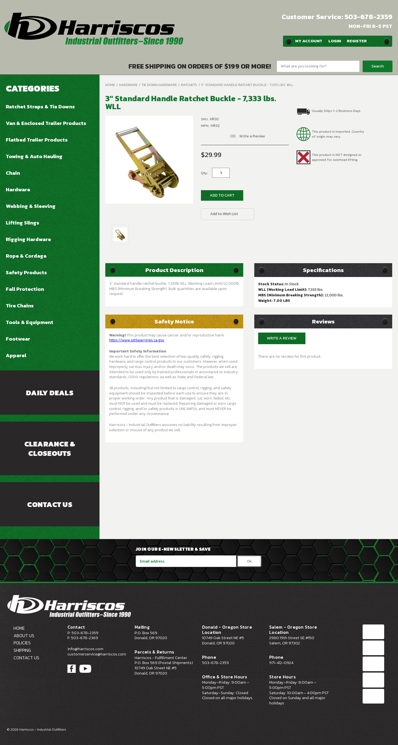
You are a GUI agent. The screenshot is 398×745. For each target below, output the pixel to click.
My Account (308, 41)
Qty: (204, 173)
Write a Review (252, 136)
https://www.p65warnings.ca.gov (136, 340)
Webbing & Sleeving (31, 206)
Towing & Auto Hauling (34, 156)
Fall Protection (25, 289)
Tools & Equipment (29, 322)
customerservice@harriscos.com (96, 654)
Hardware (18, 189)
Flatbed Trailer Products (37, 139)
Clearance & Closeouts (49, 448)
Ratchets (189, 84)
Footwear (18, 339)
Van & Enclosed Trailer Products (46, 123)
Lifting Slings (22, 222)
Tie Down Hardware (159, 84)
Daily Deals (50, 392)
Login (334, 41)
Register (357, 41)
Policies (22, 642)
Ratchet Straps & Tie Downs (40, 106)
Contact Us (49, 504)
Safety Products (26, 272)
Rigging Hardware (28, 239)
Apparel (16, 355)
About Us (24, 635)
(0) (232, 136)
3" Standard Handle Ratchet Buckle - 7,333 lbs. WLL (247, 84)
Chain (13, 173)
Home (110, 84)
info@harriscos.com (85, 649)
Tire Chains (20, 305)
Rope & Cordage (26, 256)
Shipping (22, 650)
